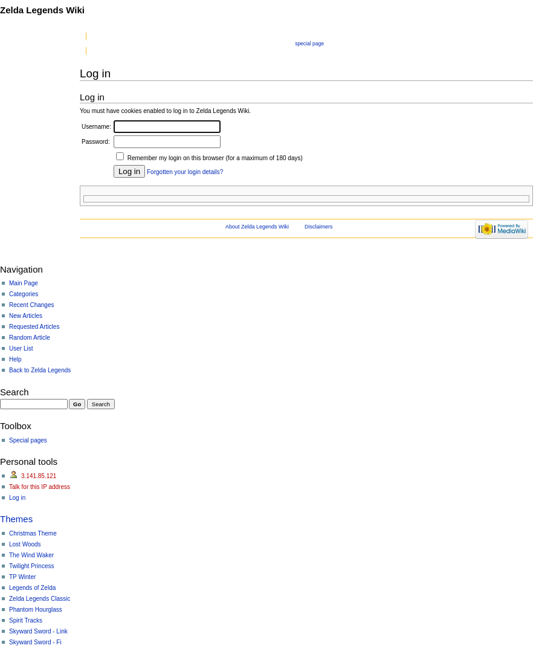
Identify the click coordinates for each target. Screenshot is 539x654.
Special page (309, 43)
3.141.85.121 (38, 476)
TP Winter (22, 577)
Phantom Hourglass (35, 609)
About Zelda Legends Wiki (257, 227)
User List (21, 348)
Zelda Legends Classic (39, 598)
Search (14, 392)
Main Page (23, 283)
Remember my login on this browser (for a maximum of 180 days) (215, 158)
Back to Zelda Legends (40, 370)
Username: (96, 126)
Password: (96, 141)
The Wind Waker (31, 555)
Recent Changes (31, 305)
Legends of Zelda (32, 587)
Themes (16, 519)
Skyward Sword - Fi (35, 642)
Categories (23, 294)
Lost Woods (25, 544)
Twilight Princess (31, 566)
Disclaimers (319, 227)
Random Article (29, 337)
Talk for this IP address (39, 487)
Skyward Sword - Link (38, 631)
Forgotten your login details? (185, 172)
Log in (17, 497)
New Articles (25, 315)
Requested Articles (34, 326)
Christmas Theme (33, 533)
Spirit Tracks (25, 620)
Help (15, 359)
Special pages (28, 440)
